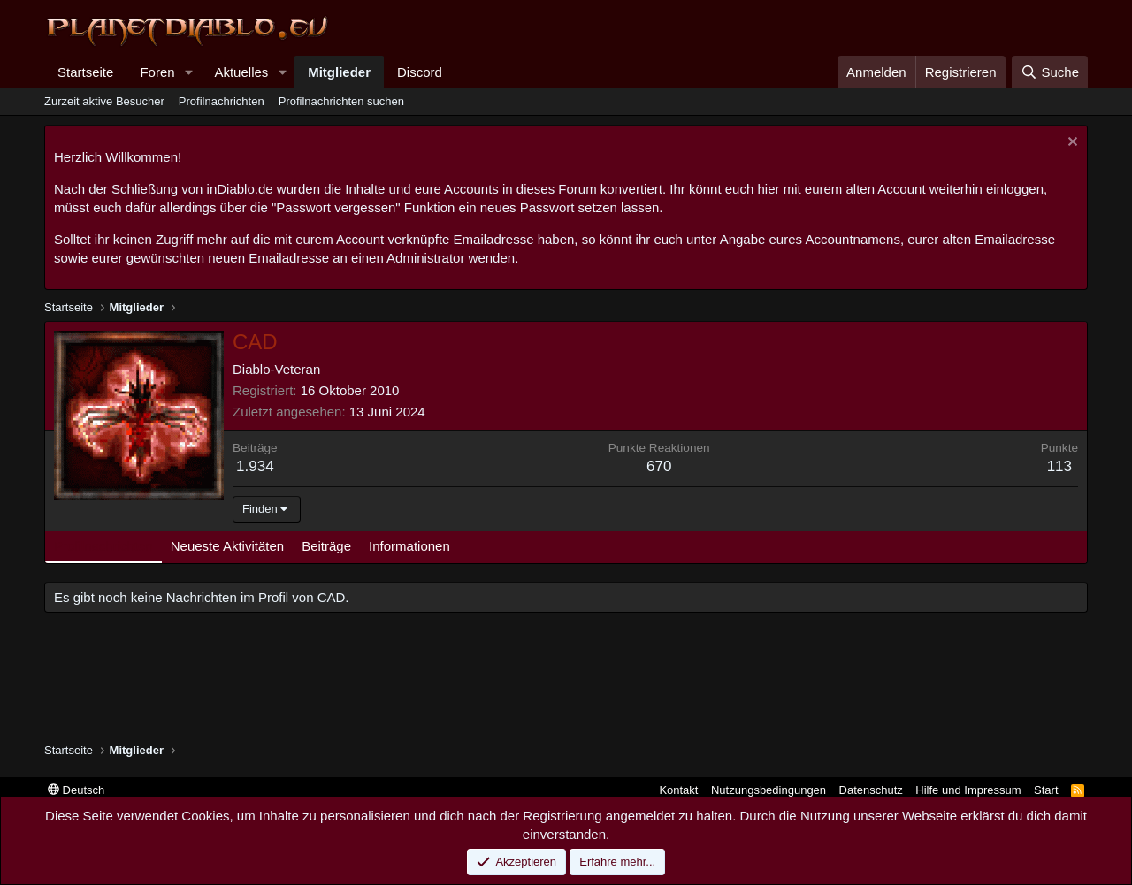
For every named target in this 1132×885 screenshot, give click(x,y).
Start (1046, 790)
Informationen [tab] (409, 545)
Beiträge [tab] (326, 545)
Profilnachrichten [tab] (103, 545)
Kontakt (678, 790)
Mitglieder (339, 72)
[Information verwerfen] (1070, 143)
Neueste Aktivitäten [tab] (227, 545)
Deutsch (76, 790)
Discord (419, 72)
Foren (157, 72)
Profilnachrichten (221, 101)
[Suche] (1050, 72)
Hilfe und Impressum (968, 790)
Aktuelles (241, 72)
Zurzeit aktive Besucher (104, 101)
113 (1059, 466)
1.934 (255, 466)
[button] (188, 72)
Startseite (85, 72)
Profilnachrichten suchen (341, 101)
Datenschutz (871, 790)
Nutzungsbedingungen (768, 790)
